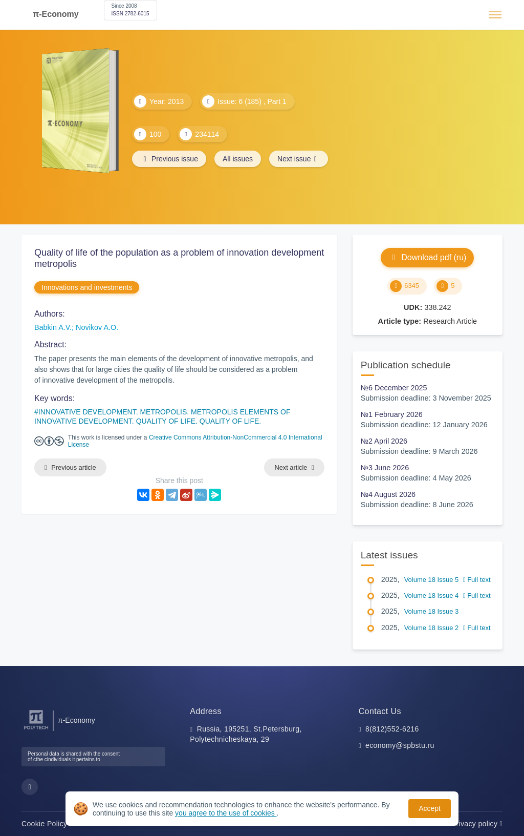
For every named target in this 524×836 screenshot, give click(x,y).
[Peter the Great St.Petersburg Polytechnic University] (36, 729)
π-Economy (56, 14)
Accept (430, 808)
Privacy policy (477, 824)
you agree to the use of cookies (225, 813)
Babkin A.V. (53, 327)
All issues (238, 159)
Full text (477, 579)
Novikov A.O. (97, 327)
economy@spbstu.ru (399, 745)
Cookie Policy (46, 824)
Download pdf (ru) (427, 257)
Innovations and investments (86, 287)
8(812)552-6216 (392, 729)
